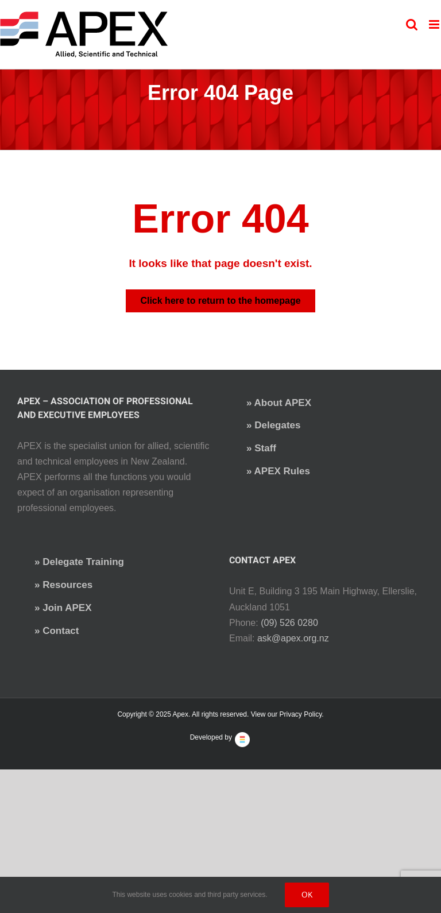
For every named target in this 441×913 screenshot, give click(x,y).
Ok (306, 894)
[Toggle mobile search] (411, 24)
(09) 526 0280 (289, 623)
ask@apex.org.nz (293, 638)
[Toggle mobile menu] (435, 24)
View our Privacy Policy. (287, 714)
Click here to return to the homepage (220, 300)
